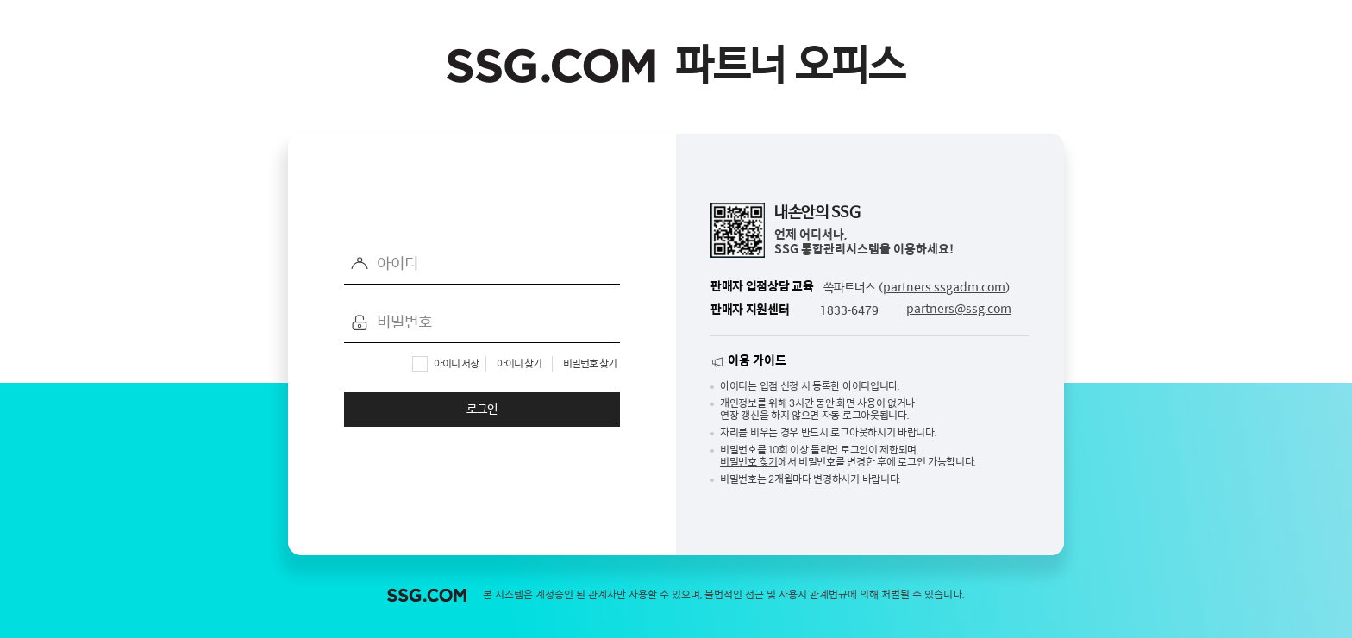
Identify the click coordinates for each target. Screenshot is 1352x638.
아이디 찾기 (519, 364)
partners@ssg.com (958, 309)
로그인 (482, 409)
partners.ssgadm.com (944, 287)
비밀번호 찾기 (590, 364)
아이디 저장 (456, 364)
